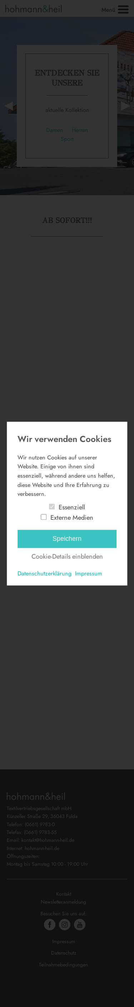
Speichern (67, 539)
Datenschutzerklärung (44, 574)
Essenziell (72, 507)
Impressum (88, 574)
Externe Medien (71, 517)
